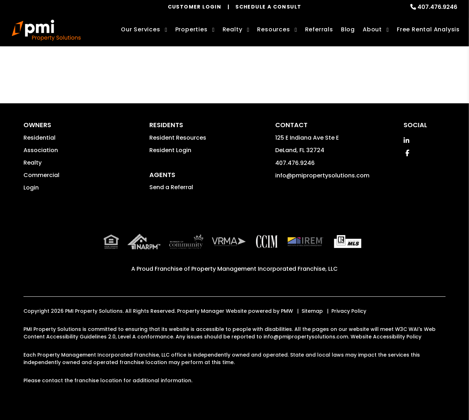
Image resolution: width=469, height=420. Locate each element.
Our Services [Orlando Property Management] (140, 29)
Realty (32, 163)
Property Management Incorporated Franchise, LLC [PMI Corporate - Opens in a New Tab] (264, 269)
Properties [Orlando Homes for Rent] (191, 29)
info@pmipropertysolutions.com (322, 175)
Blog (348, 29)
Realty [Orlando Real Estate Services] (233, 29)
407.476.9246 (437, 7)
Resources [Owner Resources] (273, 29)
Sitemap (312, 311)
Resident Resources (177, 138)
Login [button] (31, 187)
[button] (406, 140)
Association (40, 150)
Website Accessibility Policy (386, 336)
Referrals (319, 29)
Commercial (41, 175)
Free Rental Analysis (428, 29)
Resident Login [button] (170, 150)
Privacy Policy (348, 311)
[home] (46, 30)
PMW (287, 311)
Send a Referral (171, 187)
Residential (39, 138)
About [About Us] (372, 29)
